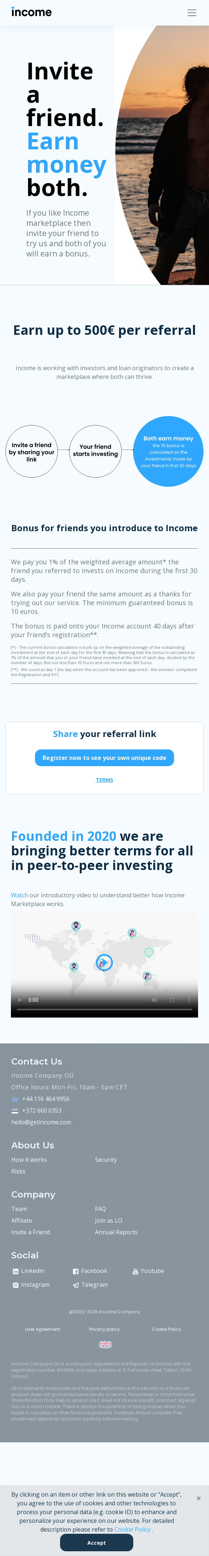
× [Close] (198, 1498)
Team (19, 1209)
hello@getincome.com (41, 1122)
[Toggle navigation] (191, 12)
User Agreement (42, 1329)
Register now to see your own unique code (104, 758)
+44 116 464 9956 (46, 1099)
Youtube (147, 1271)
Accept (96, 1542)
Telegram (89, 1285)
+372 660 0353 (42, 1110)
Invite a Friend (30, 1232)
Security (106, 1160)
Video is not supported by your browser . (104, 963)
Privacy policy (104, 1329)
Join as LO (108, 1220)
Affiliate (21, 1220)
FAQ (100, 1209)
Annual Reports (116, 1232)
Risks (18, 1171)
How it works (29, 1160)
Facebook (89, 1271)
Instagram (30, 1285)
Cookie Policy (166, 1329)
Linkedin (27, 1271)
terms (104, 779)
